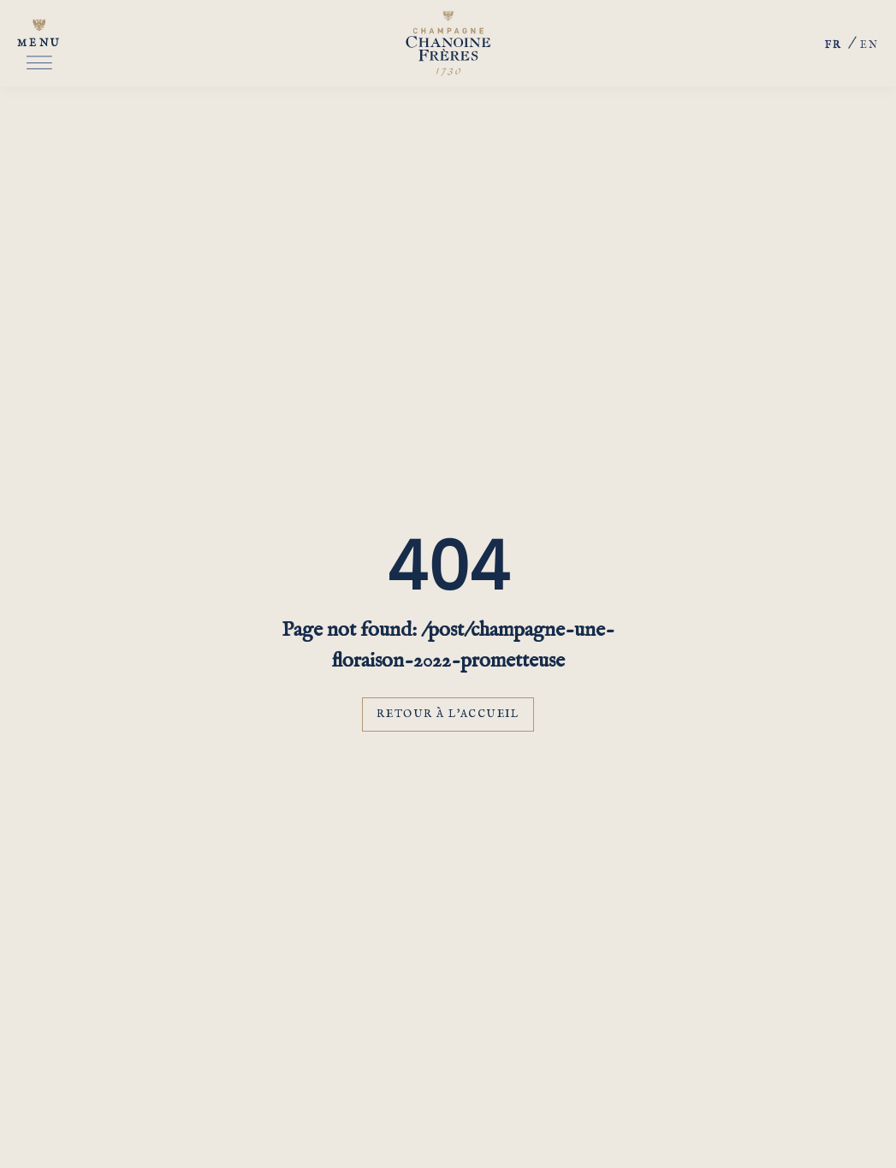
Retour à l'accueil (448, 714)
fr (833, 46)
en (869, 45)
